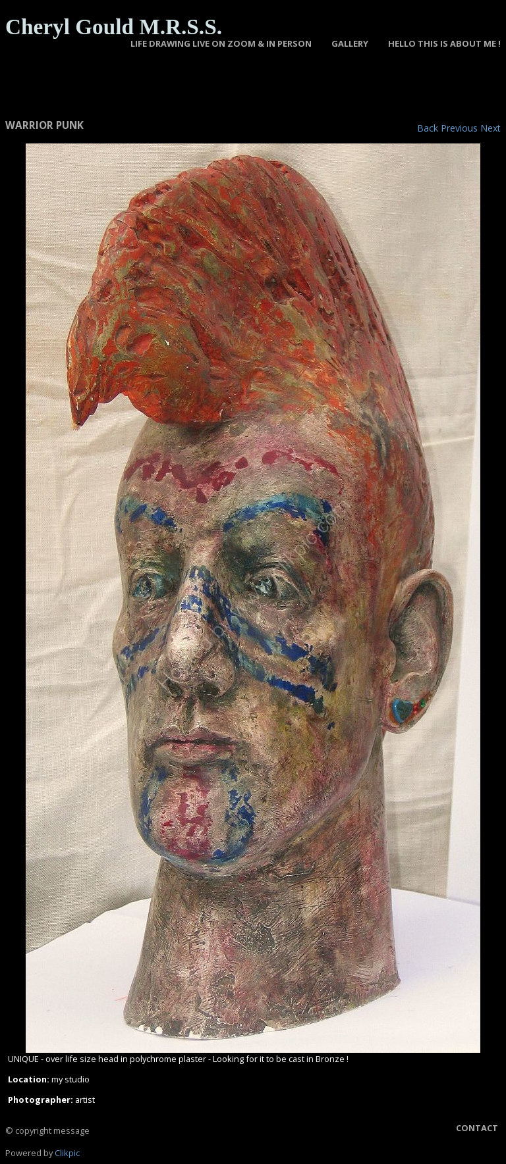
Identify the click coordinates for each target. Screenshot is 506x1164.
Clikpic (67, 1153)
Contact (477, 1128)
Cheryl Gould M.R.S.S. (113, 26)
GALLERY (349, 43)
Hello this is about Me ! (444, 43)
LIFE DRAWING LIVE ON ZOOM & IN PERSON (221, 43)
